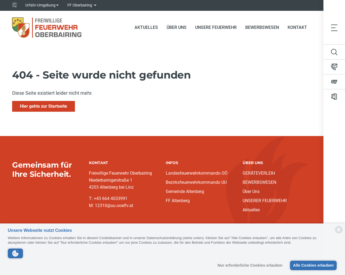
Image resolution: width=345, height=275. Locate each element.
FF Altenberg (178, 200)
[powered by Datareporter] (338, 233)
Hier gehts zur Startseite (43, 106)
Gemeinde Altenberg (185, 191)
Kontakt (297, 27)
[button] (15, 253)
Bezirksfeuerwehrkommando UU (196, 182)
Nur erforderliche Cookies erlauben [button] (250, 265)
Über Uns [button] (177, 27)
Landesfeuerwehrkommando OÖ (196, 173)
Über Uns (251, 191)
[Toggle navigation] (334, 27)
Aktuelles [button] (146, 27)
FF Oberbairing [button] (80, 5)
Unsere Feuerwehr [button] (216, 27)
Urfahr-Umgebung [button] (40, 5)
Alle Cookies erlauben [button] (313, 265)
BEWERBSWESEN (259, 182)
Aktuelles (251, 209)
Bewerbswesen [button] (262, 27)
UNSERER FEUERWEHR (265, 200)
